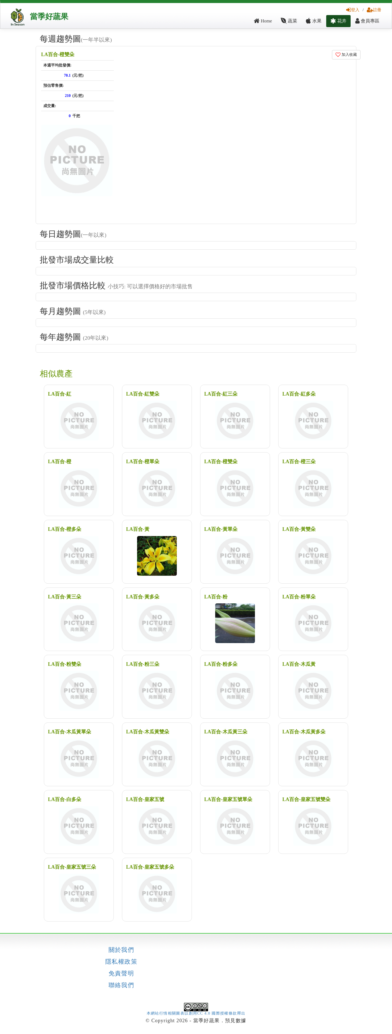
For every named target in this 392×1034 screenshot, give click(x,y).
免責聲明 (121, 973)
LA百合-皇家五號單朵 (228, 799)
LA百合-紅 (59, 394)
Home (263, 21)
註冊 (374, 9)
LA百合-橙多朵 (64, 529)
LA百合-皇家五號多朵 (150, 867)
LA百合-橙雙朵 (57, 54)
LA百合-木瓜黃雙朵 (147, 732)
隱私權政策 (121, 961)
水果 (313, 21)
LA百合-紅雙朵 (142, 394)
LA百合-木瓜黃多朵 (303, 732)
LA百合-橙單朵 (142, 461)
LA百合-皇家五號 (145, 799)
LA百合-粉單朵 (299, 597)
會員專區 (367, 21)
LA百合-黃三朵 (64, 597)
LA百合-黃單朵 (220, 529)
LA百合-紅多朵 (299, 394)
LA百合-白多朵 (64, 799)
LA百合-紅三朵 (220, 394)
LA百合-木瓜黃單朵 (69, 732)
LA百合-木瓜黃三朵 (225, 732)
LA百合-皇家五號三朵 (72, 867)
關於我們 (121, 950)
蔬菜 (289, 21)
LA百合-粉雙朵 (64, 664)
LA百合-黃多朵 (142, 597)
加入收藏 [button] (346, 55)
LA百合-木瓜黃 (299, 664)
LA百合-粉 (216, 597)
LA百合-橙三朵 (299, 461)
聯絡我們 (121, 985)
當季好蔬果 (49, 16)
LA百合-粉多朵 (220, 664)
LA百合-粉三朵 (142, 664)
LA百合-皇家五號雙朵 (306, 799)
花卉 (338, 21)
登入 (352, 9)
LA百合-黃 (137, 529)
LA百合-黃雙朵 (299, 529)
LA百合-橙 (59, 461)
